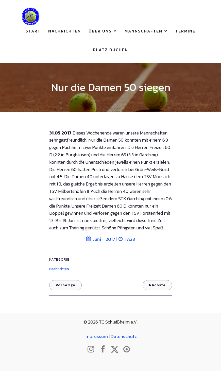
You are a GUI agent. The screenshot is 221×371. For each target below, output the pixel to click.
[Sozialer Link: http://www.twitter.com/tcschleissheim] (117, 349)
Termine (185, 31)
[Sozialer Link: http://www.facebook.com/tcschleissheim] (105, 349)
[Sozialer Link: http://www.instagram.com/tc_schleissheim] (93, 349)
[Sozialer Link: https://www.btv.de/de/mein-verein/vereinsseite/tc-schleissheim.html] (128, 349)
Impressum (96, 336)
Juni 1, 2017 (100, 239)
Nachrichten (64, 31)
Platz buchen (110, 50)
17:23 (126, 239)
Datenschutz (124, 336)
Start (33, 31)
